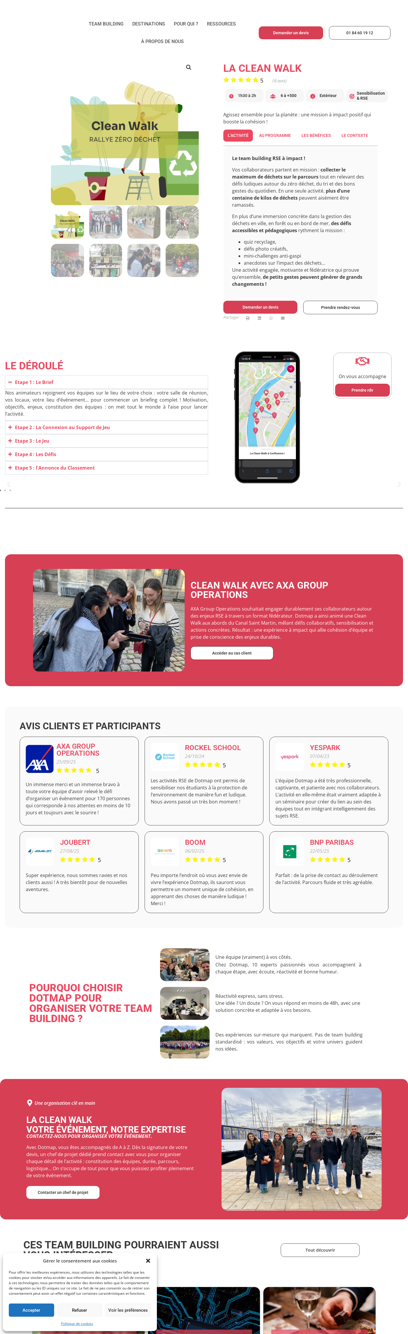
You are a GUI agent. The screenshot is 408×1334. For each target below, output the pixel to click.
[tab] (238, 136)
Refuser (79, 1310)
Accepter (31, 1310)
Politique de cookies (77, 1323)
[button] (148, 1261)
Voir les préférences (128, 1310)
